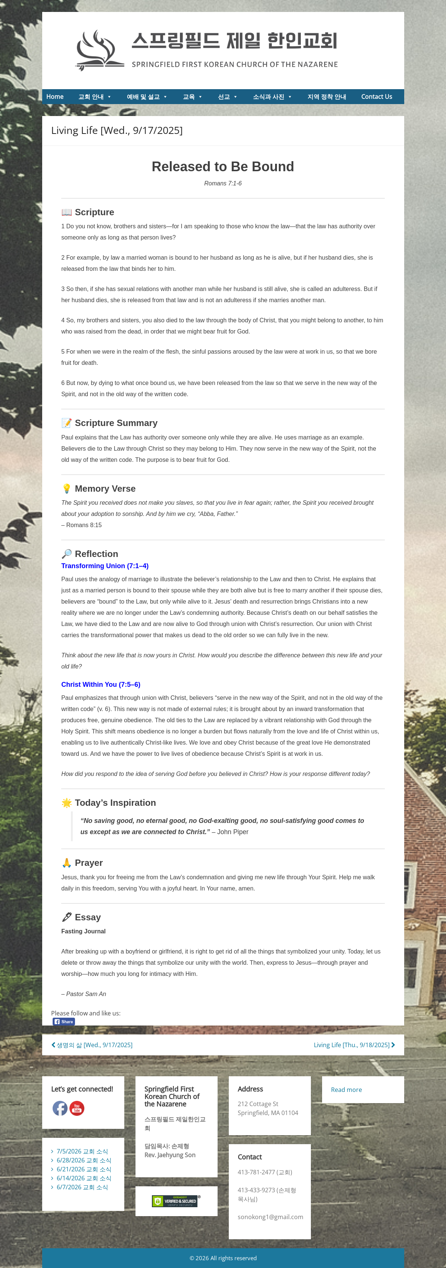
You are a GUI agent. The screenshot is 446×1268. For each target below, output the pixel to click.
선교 (228, 96)
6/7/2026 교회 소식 (82, 1187)
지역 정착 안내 (327, 97)
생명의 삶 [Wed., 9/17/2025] (91, 1045)
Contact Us (376, 97)
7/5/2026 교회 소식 (82, 1151)
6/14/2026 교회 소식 (84, 1178)
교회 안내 (95, 96)
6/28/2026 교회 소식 (84, 1160)
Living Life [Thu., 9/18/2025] (354, 1045)
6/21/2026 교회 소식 (84, 1169)
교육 (193, 96)
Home (54, 97)
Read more (346, 1089)
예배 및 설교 (147, 96)
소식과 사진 (273, 96)
